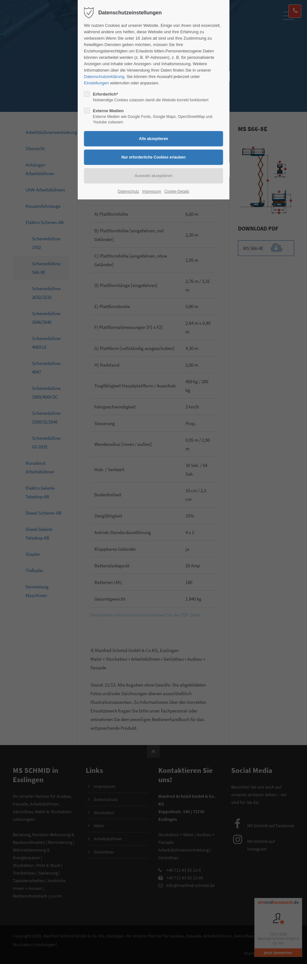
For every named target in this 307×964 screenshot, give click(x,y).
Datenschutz (128, 191)
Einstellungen (96, 83)
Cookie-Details (176, 191)
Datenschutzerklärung (104, 76)
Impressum (151, 191)
